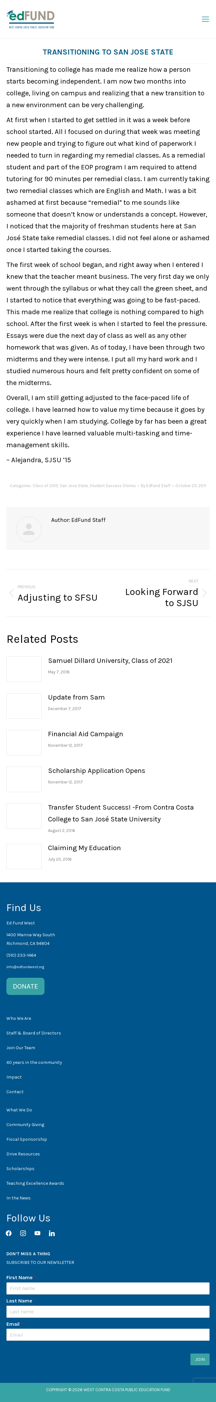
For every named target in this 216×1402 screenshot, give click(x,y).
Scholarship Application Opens (96, 771)
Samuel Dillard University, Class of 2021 (110, 660)
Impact (14, 1077)
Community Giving (25, 1124)
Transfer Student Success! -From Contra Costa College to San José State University (121, 813)
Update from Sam (76, 697)
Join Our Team (20, 1047)
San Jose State (74, 485)
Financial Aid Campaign (85, 734)
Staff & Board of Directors (33, 1033)
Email (14, 1324)
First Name (21, 1277)
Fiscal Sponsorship (26, 1139)
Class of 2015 (45, 485)
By (156, 485)
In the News (18, 1198)
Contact (15, 1091)
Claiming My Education (84, 848)
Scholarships (20, 1168)
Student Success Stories (113, 485)
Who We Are (18, 1018)
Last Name (21, 1301)
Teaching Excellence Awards (35, 1183)
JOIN (200, 1359)
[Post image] (24, 669)
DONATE (25, 986)
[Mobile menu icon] (205, 19)
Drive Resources (23, 1154)
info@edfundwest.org (25, 967)
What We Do (19, 1110)
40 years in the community (34, 1062)
